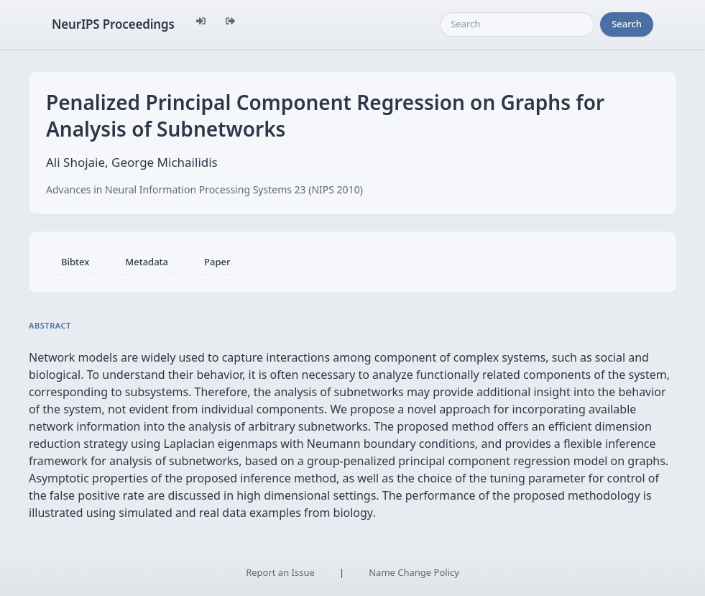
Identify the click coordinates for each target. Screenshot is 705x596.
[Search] (517, 24)
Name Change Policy (414, 572)
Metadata (146, 261)
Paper (217, 261)
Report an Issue (280, 572)
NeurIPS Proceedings (113, 24)
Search (627, 23)
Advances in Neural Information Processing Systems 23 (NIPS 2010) (204, 189)
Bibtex (75, 261)
